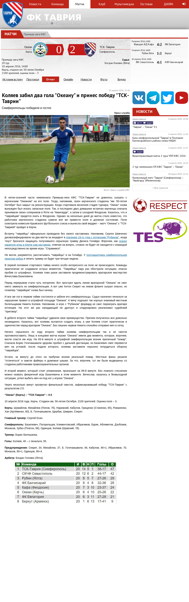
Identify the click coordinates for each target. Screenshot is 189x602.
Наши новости (139, 119)
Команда (57, 4)
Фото (103, 79)
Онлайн (68, 79)
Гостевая (146, 4)
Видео (121, 79)
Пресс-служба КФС (120, 190)
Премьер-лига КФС (35, 34)
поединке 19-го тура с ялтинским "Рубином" (92, 237)
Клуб (102, 4)
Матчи (79, 4)
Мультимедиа (124, 4)
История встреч (12, 79)
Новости (35, 4)
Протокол (32, 79)
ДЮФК (168, 4)
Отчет (50, 79)
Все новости (160, 188)
